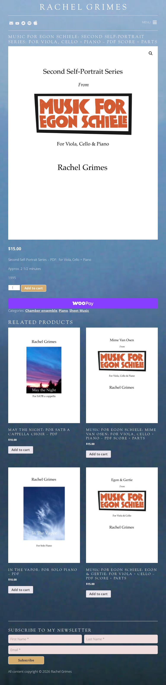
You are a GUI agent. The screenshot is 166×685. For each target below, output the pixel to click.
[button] (151, 53)
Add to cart (33, 288)
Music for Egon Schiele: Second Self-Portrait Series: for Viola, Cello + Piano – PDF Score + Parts (82, 39)
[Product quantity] (14, 287)
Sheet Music (79, 310)
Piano (63, 310)
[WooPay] (83, 303)
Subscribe (26, 660)
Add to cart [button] (20, 450)
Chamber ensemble (41, 310)
